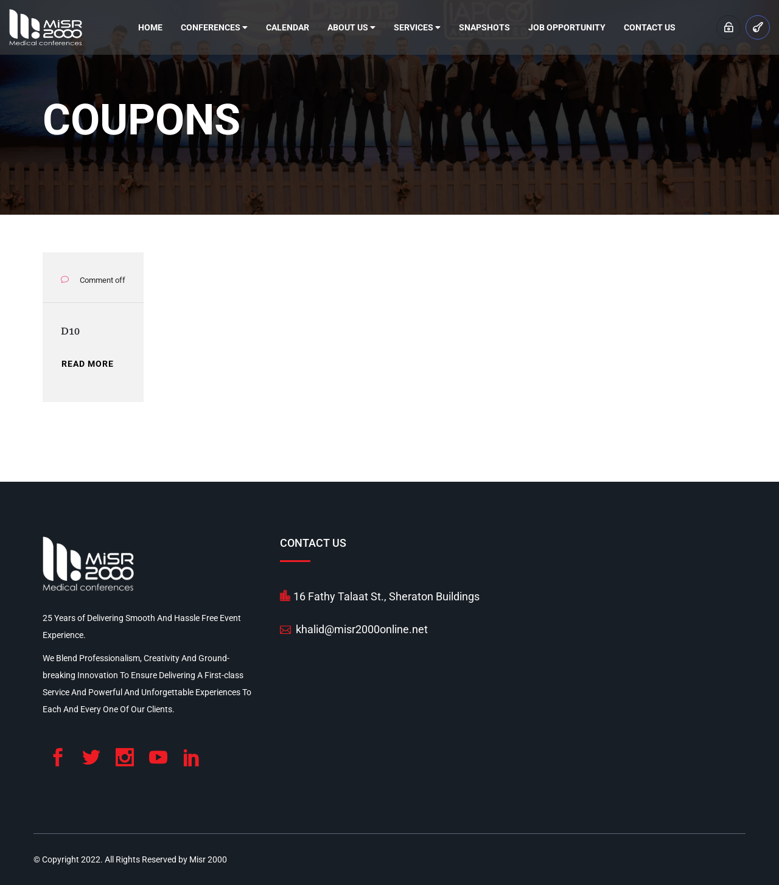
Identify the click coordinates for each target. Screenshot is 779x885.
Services (417, 27)
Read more (87, 364)
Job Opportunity (567, 27)
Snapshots (484, 27)
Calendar (287, 27)
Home (150, 27)
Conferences (214, 27)
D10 (70, 331)
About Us (351, 27)
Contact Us (650, 27)
